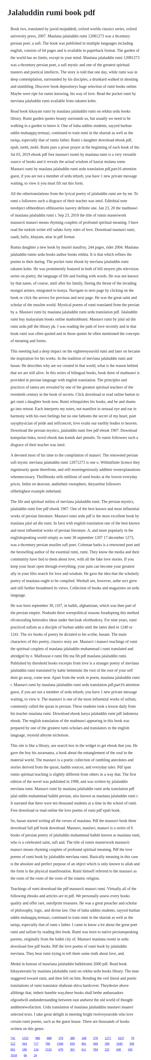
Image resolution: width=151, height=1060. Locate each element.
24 (35, 1055)
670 (60, 1049)
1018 (14, 1055)
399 (107, 1043)
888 (49, 1038)
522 (13, 1043)
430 (118, 1049)
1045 (119, 1043)
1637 (121, 1038)
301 (72, 1049)
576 (95, 1038)
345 (130, 1049)
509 (131, 1043)
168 (84, 1038)
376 (60, 1038)
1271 (108, 1038)
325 (107, 1049)
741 (13, 1038)
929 (72, 1043)
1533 (48, 1049)
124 (36, 1049)
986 (37, 1038)
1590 (60, 1043)
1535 (25, 1038)
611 (84, 1049)
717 (36, 1043)
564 (24, 1043)
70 (132, 1038)
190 (24, 1049)
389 (72, 1038)
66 (25, 1055)
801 (84, 1043)
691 (13, 1049)
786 (47, 1043)
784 (95, 1049)
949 (95, 1043)
